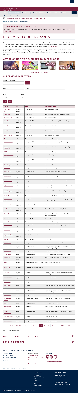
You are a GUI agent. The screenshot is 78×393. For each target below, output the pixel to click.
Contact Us (6, 360)
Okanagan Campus (60, 376)
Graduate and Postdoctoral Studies (39, 350)
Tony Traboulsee (8, 218)
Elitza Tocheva (7, 171)
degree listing (17, 52)
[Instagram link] (47, 357)
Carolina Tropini (8, 246)
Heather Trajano (8, 225)
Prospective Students (14, 12)
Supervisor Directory (20, 18)
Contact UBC (37, 375)
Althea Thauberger (8, 130)
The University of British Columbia (6, 3)
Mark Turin (6, 272)
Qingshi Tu (6, 262)
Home (5, 12)
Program (27, 88)
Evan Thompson (8, 138)
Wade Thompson (8, 142)
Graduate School (6, 21)
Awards (49, 12)
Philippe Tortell (7, 213)
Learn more (54, 46)
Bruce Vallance (8, 321)
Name (6, 106)
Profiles (18, 368)
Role (4, 94)
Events (35, 380)
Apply (74, 12)
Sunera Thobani (8, 135)
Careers (36, 381)
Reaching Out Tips (41, 18)
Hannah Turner (8, 277)
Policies (11, 15)
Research (23, 368)
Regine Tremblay (8, 235)
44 (57, 325)
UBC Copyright (25, 390)
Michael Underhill (8, 290)
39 (37, 325)
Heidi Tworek (7, 285)
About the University (39, 376)
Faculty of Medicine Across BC (62, 384)
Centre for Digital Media (61, 382)
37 (30, 325)
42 (49, 325)
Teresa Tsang (7, 254)
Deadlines (63, 12)
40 (41, 325)
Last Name (6, 88)
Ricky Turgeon (7, 267)
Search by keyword (9, 80)
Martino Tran (7, 230)
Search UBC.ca (38, 385)
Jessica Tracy (7, 221)
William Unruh (7, 295)
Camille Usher (7, 306)
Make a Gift (37, 383)
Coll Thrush (7, 151)
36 (26, 325)
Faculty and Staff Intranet (36, 364)
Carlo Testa (7, 114)
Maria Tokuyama (8, 191)
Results (23, 94)
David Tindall (7, 168)
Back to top (6, 368)
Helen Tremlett (7, 239)
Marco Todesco (8, 181)
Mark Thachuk (7, 125)
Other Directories (30, 18)
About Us (16, 15)
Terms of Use (18, 390)
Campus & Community (38, 12)
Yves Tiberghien (8, 164)
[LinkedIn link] (51, 357)
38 (34, 325)
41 (45, 325)
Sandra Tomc (7, 195)
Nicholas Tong (7, 204)
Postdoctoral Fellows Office (36, 357)
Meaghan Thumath (8, 155)
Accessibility (32, 390)
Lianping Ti (6, 160)
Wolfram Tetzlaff (8, 117)
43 (53, 325)
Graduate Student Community (34, 360)
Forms (5, 15)
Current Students (26, 12)
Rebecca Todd (7, 176)
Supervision (57, 12)
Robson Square (59, 381)
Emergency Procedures (8, 390)
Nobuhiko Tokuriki (8, 186)
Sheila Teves (7, 120)
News (35, 378)
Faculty (28, 106)
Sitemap (13, 368)
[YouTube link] (55, 357)
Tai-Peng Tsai (7, 251)
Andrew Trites (7, 243)
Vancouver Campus (60, 375)
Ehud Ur (6, 303)
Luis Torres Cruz (8, 208)
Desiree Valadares (8, 316)
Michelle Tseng (7, 257)
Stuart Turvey (7, 282)
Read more (7, 31)
